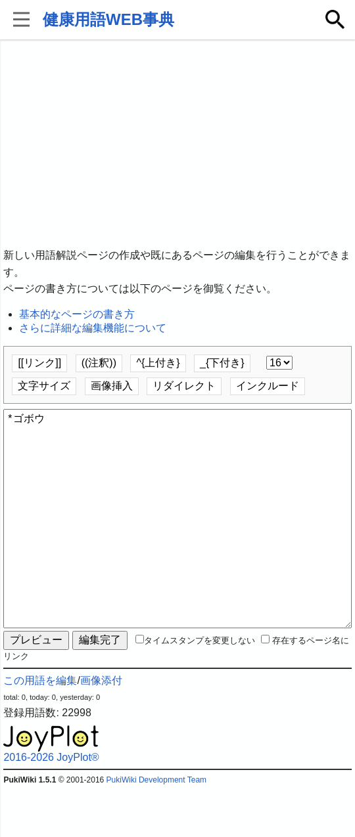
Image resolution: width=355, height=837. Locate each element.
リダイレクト (184, 385)
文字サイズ (44, 385)
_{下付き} (222, 362)
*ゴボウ (177, 542)
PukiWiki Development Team (156, 827)
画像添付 (101, 727)
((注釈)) (99, 362)
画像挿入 (112, 385)
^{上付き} (157, 362)
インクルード (267, 385)
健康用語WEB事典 (108, 19)
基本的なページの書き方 (77, 314)
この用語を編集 (40, 727)
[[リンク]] (39, 362)
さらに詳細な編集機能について (92, 327)
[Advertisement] (178, 144)
